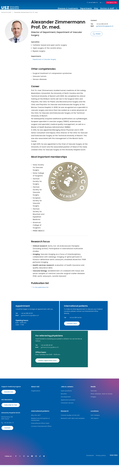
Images (93, 399)
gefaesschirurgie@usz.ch (104, 28)
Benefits (64, 396)
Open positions (66, 393)
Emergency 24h (111, 2)
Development (66, 399)
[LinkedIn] (28, 458)
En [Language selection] (101, 2)
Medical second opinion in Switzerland (40, 421)
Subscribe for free (10, 407)
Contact (7, 430)
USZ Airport (95, 420)
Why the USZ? (36, 417)
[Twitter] (20, 458)
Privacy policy (101, 457)
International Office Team (40, 425)
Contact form (72, 325)
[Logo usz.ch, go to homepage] (10, 8)
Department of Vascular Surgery (44, 61)
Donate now (8, 394)
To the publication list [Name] (40, 289)
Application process (68, 402)
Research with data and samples (73, 420)
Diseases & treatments (68, 8)
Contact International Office (41, 428)
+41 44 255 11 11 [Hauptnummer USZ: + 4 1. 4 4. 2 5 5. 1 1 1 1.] (92, 2)
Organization (35, 393)
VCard (98, 36)
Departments (86, 8)
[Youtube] (32, 458)
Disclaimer (90, 457)
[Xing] (24, 458)
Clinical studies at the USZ (70, 417)
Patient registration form (47, 362)
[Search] (117, 8)
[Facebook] (16, 458)
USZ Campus (95, 417)
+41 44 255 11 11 (9, 425)
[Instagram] (36, 458)
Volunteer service (67, 405)
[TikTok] (40, 458)
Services (94, 393)
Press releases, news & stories (101, 396)
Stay (96, 8)
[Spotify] (44, 458)
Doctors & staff (107, 8)
